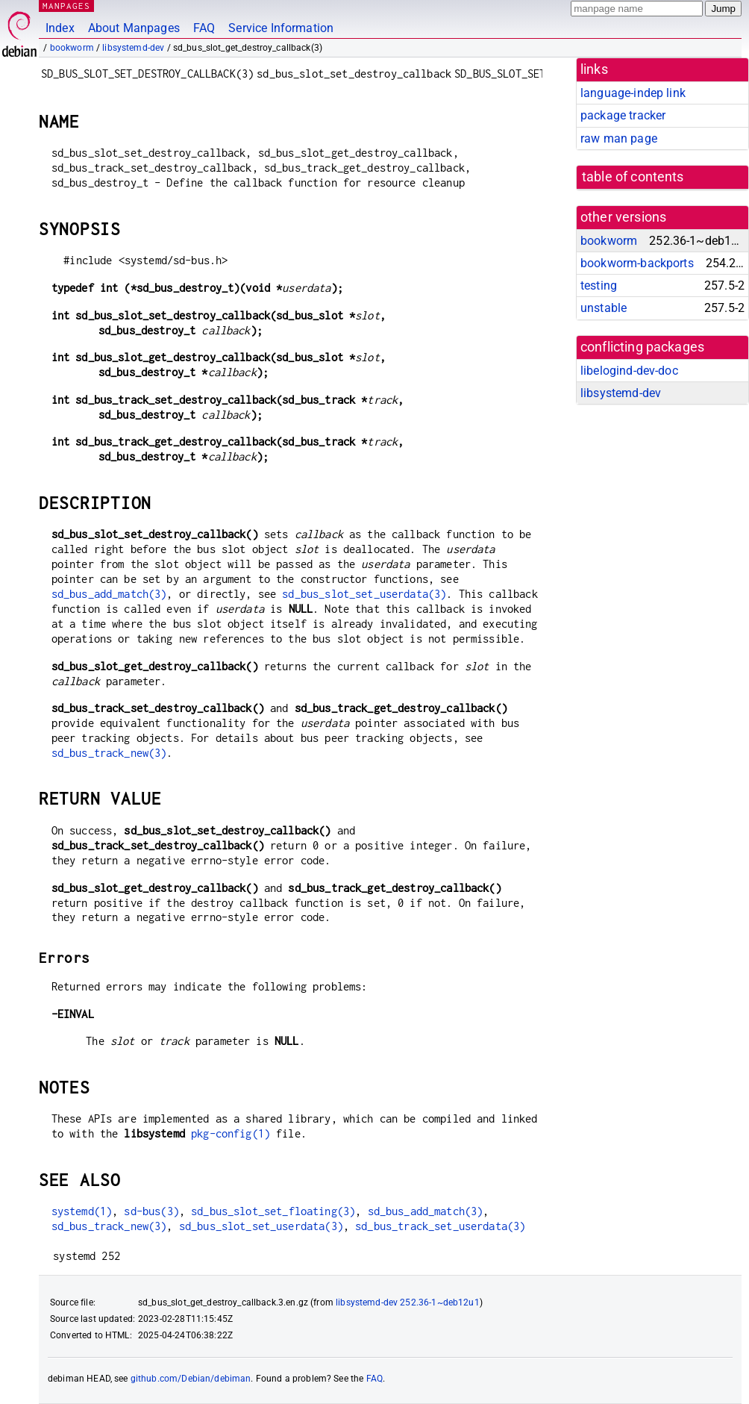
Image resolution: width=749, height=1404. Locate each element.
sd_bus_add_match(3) (109, 593)
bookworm (72, 48)
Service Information (280, 28)
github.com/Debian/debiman (191, 1378)
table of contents (633, 176)
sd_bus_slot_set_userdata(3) (364, 593)
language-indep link (633, 93)
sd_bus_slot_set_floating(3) (273, 1211)
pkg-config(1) (230, 1133)
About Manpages (134, 28)
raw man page (618, 138)
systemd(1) (82, 1211)
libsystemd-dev (133, 48)
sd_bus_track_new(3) (109, 752)
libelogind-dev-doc (629, 371)
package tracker (622, 115)
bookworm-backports (637, 263)
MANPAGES (66, 5)
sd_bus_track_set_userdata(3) (440, 1226)
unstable (603, 308)
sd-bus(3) (151, 1211)
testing (598, 285)
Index (60, 28)
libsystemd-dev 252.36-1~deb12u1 (408, 1302)
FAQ (204, 28)
